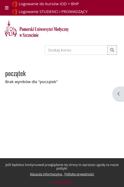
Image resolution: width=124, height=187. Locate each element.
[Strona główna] (36, 28)
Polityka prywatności (79, 174)
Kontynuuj (61, 182)
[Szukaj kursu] (76, 50)
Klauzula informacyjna (46, 174)
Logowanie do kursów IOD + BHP (45, 4)
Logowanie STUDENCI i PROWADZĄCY (50, 12)
